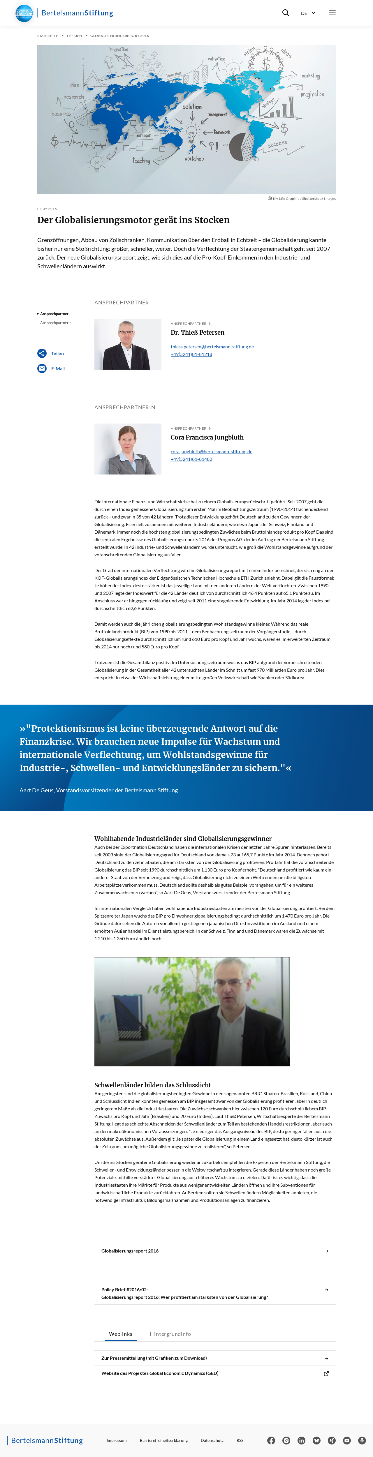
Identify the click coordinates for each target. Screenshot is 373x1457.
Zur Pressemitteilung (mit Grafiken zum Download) (215, 1358)
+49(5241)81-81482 (191, 459)
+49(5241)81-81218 (191, 354)
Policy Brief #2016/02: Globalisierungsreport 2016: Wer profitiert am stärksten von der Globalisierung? (215, 1293)
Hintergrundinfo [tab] (170, 1334)
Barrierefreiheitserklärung (164, 1440)
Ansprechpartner (54, 313)
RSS (240, 1440)
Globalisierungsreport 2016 (215, 1251)
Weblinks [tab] (120, 1334)
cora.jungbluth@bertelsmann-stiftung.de (211, 451)
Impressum (117, 1440)
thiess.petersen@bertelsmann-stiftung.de (212, 346)
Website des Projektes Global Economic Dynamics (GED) (215, 1373)
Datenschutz (212, 1440)
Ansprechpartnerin (55, 322)
